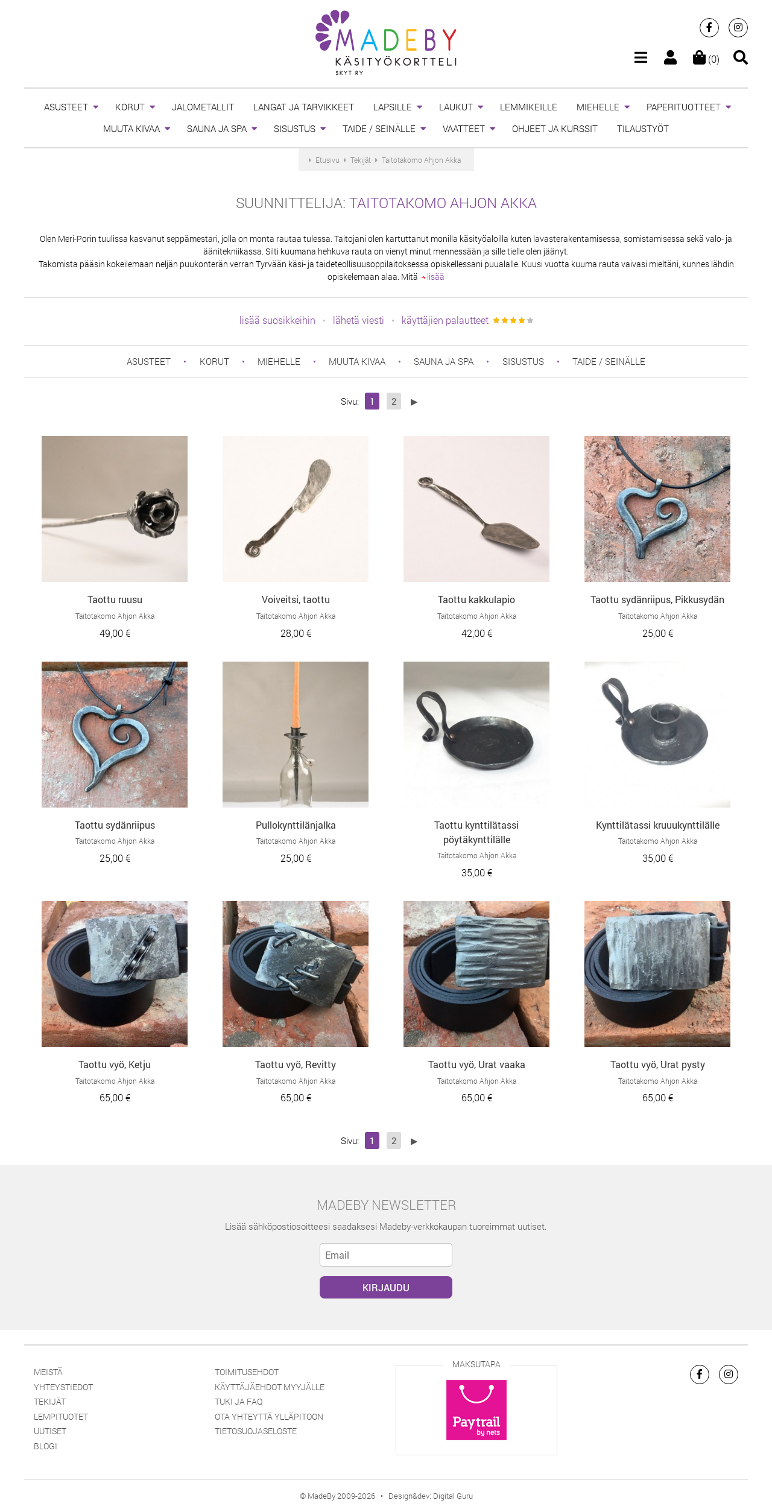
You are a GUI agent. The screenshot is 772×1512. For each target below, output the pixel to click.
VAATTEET (464, 128)
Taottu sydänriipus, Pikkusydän (657, 599)
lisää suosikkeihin (277, 320)
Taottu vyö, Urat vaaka (476, 1064)
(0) (706, 58)
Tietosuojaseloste (256, 1431)
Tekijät (50, 1401)
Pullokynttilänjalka (296, 824)
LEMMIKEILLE (528, 107)
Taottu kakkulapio (476, 599)
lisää (433, 276)
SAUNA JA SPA (217, 128)
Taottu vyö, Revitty (295, 1064)
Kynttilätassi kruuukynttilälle (658, 824)
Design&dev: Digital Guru (430, 1495)
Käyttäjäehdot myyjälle (269, 1387)
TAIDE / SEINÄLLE (379, 128)
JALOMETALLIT (203, 107)
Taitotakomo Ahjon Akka (443, 202)
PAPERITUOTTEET (684, 107)
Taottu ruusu (114, 599)
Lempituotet (61, 1416)
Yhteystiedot (63, 1387)
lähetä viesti (358, 320)
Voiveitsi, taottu (296, 599)
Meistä (48, 1372)
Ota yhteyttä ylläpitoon (269, 1416)
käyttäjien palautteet (445, 320)
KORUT (130, 107)
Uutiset (50, 1431)
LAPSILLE (392, 107)
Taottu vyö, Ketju (114, 1064)
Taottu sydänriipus (115, 824)
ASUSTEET (66, 107)
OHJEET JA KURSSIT (555, 128)
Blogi (45, 1446)
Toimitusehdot (247, 1372)
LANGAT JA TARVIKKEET (303, 107)
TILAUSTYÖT (643, 128)
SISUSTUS (294, 128)
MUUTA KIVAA (131, 128)
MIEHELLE (598, 107)
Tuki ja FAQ (238, 1401)
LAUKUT (456, 107)
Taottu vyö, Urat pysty (657, 1064)
